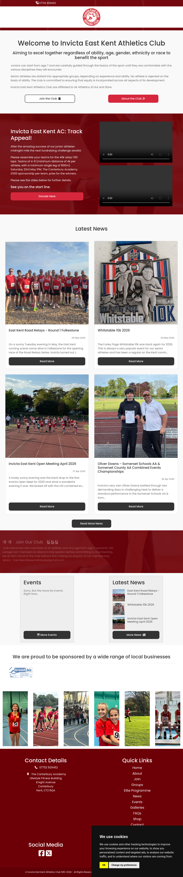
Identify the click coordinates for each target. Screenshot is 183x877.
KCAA (94, 87)
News (137, 796)
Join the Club (49, 99)
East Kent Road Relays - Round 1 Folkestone (143, 592)
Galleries (137, 807)
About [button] (137, 773)
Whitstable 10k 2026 (140, 605)
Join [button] (137, 779)
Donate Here (47, 196)
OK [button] (103, 865)
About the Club (133, 99)
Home (137, 767)
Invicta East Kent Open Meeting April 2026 (142, 620)
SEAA (108, 87)
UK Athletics (82, 87)
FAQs (137, 813)
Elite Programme (137, 790)
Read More (47, 361)
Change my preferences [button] (124, 865)
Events (137, 802)
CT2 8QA (49, 790)
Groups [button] (137, 785)
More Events (47, 635)
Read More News (91, 523)
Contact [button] (137, 825)
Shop (137, 819)
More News (136, 635)
